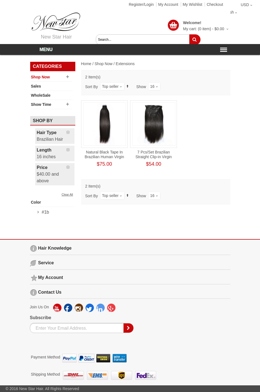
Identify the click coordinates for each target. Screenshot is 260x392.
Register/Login (141, 4)
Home (86, 64)
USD (245, 4)
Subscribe (40, 317)
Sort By (91, 86)
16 (152, 86)
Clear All (67, 194)
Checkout (215, 4)
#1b (45, 212)
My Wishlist (192, 4)
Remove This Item (70, 132)
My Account (168, 4)
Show (141, 86)
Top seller (110, 86)
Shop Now (104, 64)
